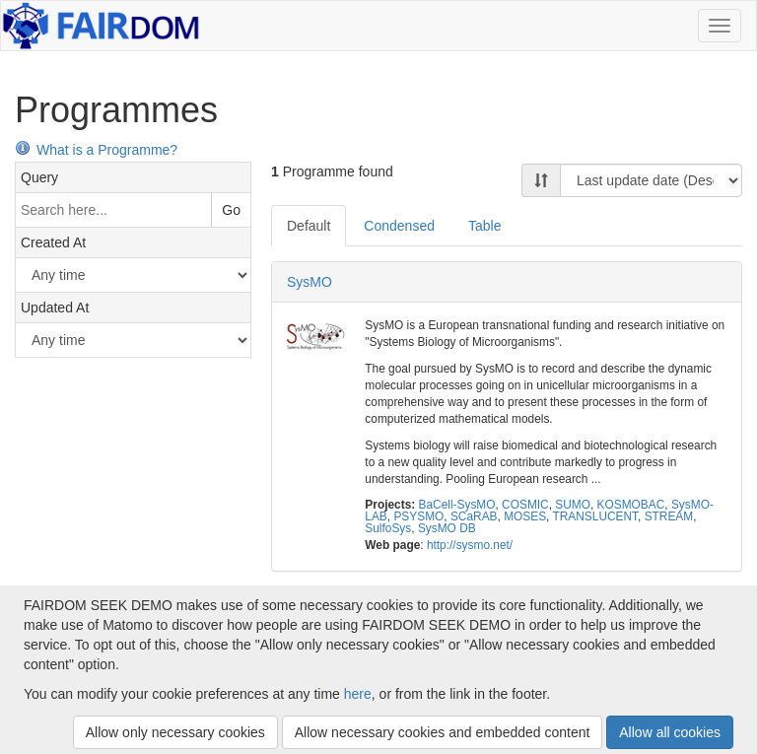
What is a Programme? (96, 150)
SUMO (572, 505)
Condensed (399, 226)
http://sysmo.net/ (470, 545)
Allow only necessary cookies (175, 732)
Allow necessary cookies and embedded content (442, 732)
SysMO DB (447, 528)
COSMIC (525, 505)
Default (308, 226)
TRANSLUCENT (595, 516)
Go (231, 210)
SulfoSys (388, 528)
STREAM (669, 516)
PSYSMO (418, 516)
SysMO (309, 282)
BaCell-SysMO (457, 505)
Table (484, 226)
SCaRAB (474, 516)
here (358, 694)
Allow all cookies (670, 732)
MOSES (525, 516)
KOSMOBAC (631, 505)
